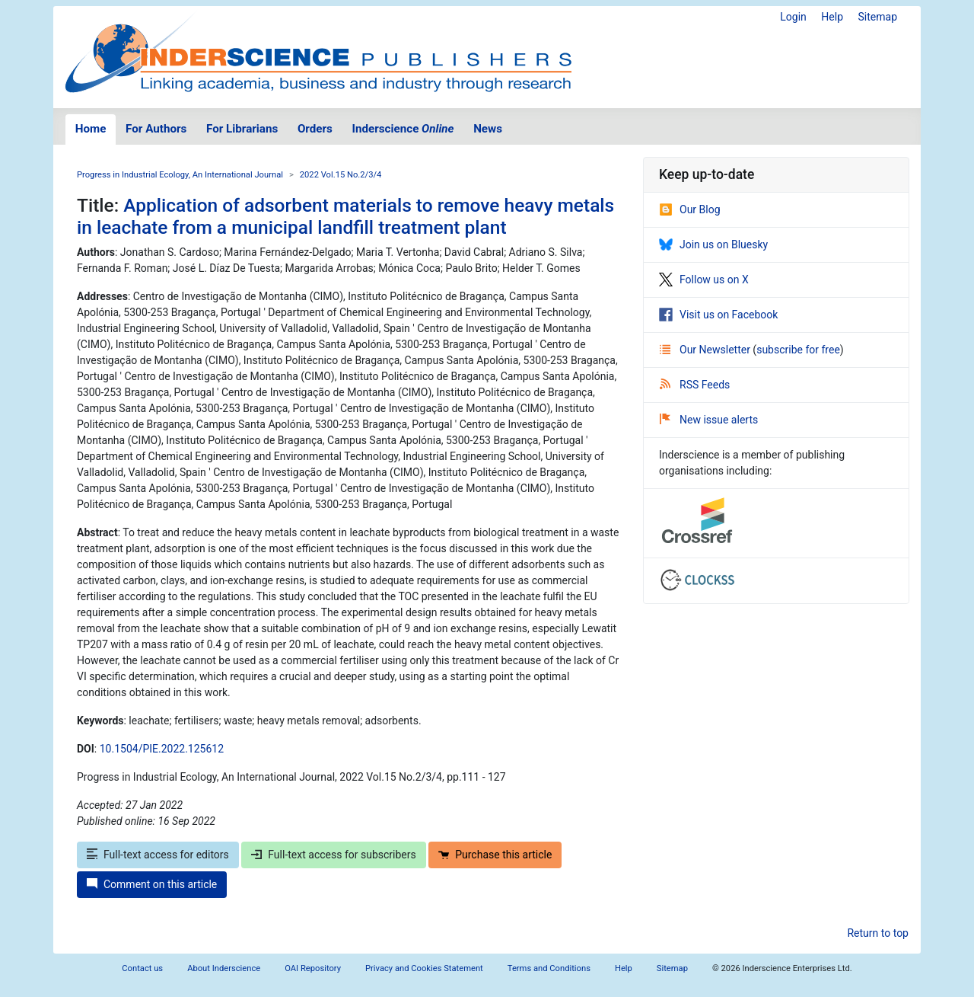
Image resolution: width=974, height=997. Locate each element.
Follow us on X (704, 279)
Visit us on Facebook (718, 314)
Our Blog (690, 209)
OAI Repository (313, 968)
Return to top (878, 933)
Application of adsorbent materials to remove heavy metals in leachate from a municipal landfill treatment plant (345, 216)
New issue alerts (709, 420)
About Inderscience (223, 968)
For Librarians (242, 129)
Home (91, 129)
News (487, 129)
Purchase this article (495, 854)
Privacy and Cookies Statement (424, 968)
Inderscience (403, 129)
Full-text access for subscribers (333, 854)
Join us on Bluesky (713, 244)
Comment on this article (152, 884)
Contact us (142, 968)
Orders (315, 129)
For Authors (156, 129)
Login (793, 17)
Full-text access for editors (158, 854)
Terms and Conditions (549, 968)
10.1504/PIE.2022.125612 (162, 749)
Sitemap (877, 17)
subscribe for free (798, 350)
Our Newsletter (706, 350)
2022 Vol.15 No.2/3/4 (341, 175)
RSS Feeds (695, 385)
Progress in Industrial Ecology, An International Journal (180, 175)
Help (832, 17)
